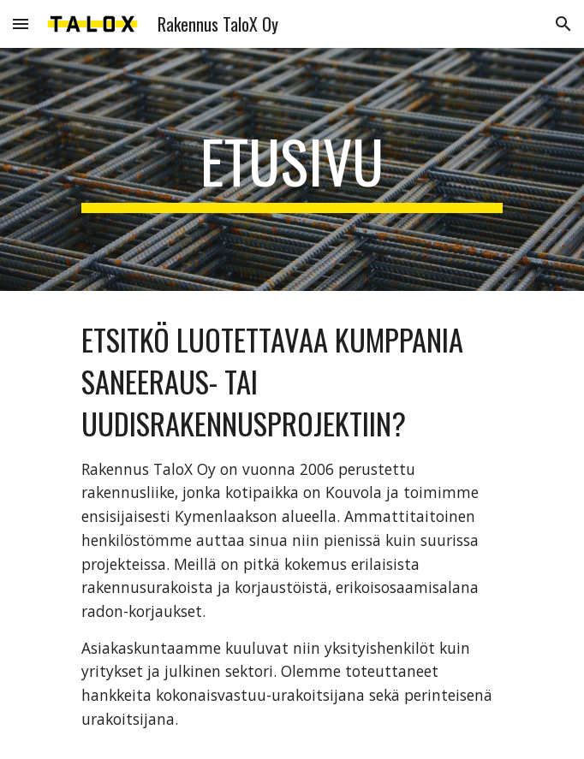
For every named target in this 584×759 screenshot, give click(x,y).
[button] (20, 23)
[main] (291, 169)
